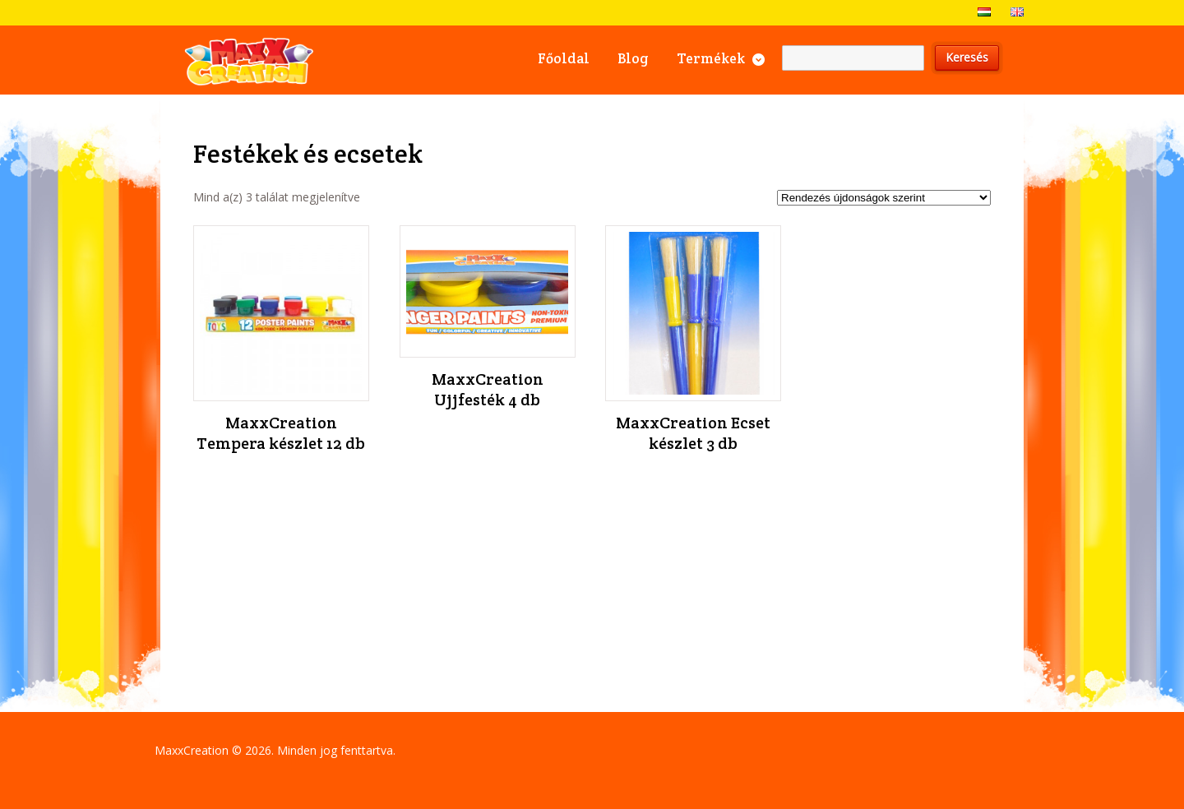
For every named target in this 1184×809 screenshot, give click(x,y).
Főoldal (564, 58)
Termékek (711, 58)
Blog (633, 58)
